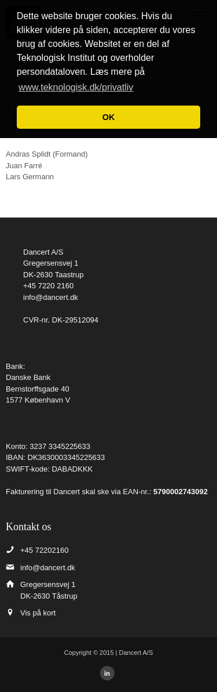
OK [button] (108, 117)
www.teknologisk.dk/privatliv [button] (76, 87)
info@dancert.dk (50, 297)
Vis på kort (38, 612)
